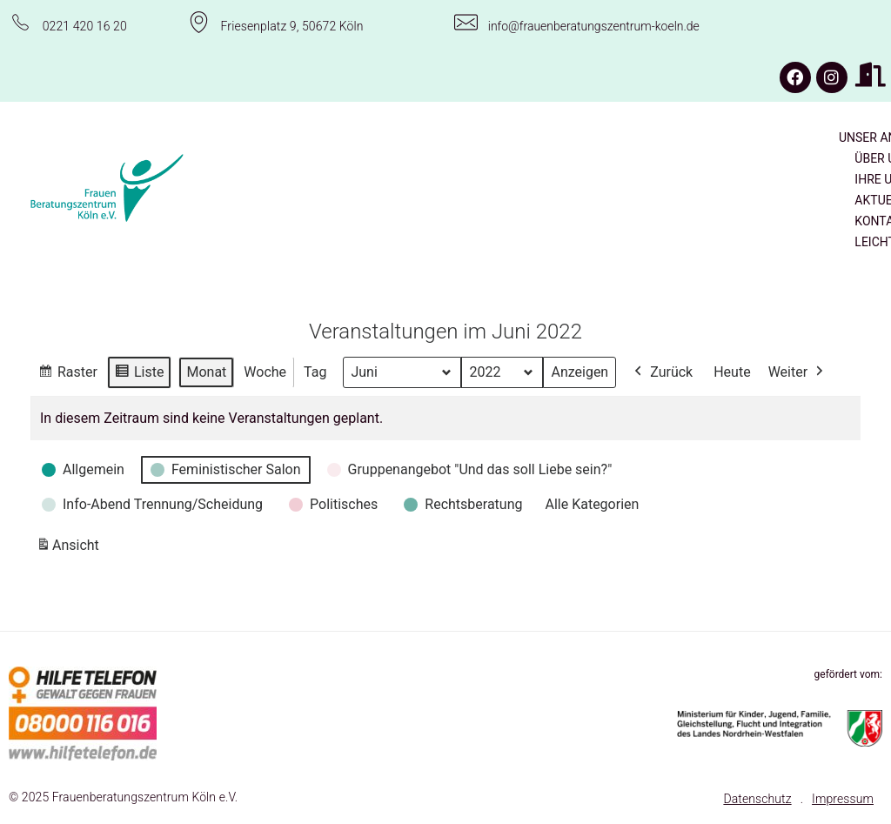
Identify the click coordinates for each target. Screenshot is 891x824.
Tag (315, 371)
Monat (206, 371)
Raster (67, 373)
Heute (731, 371)
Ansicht (70, 548)
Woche (265, 371)
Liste (139, 373)
